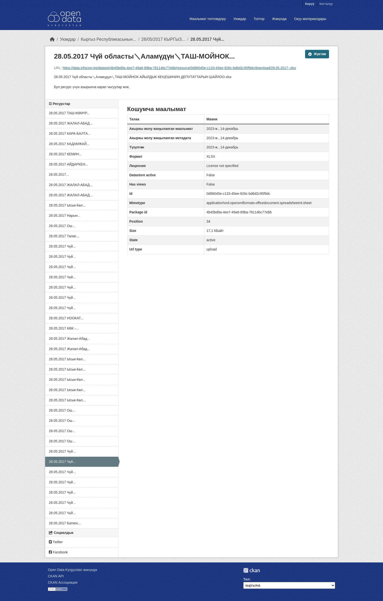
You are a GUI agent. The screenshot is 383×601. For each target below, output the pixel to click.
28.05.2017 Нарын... (64, 216)
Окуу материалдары (310, 19)
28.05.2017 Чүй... (207, 39)
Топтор (259, 19)
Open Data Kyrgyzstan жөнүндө (72, 570)
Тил (246, 579)
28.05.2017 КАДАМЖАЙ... (69, 144)
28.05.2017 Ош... (62, 226)
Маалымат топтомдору (208, 19)
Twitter (56, 542)
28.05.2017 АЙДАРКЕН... (68, 164)
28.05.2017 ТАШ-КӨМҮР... (69, 113)
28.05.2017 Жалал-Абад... (69, 339)
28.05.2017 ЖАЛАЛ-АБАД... (70, 123)
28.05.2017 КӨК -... (64, 328)
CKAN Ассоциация (62, 582)
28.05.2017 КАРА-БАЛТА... (70, 133)
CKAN (251, 570)
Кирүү (309, 4)
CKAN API (56, 576)
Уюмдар (239, 19)
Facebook (58, 552)
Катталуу (326, 4)
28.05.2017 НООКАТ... (66, 318)
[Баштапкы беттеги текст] (52, 39)
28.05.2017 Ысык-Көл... (67, 205)
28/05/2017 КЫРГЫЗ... (163, 39)
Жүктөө (317, 54)
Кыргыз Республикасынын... (108, 39)
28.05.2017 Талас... (64, 236)
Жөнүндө (279, 19)
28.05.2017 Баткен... (65, 523)
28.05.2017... (59, 174)
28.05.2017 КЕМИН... (65, 154)
